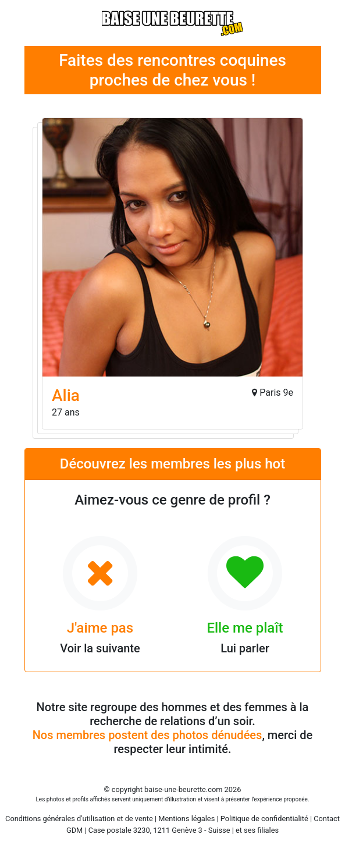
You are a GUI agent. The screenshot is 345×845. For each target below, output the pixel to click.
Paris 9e (276, 392)
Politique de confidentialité (264, 818)
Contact (327, 818)
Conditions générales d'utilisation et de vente (79, 818)
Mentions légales (186, 818)
